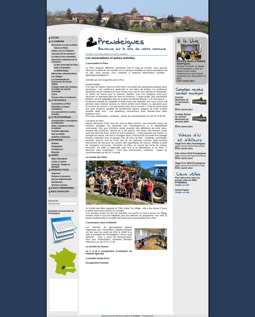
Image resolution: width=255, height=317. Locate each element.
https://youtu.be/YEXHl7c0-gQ (190, 165)
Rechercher (53, 201)
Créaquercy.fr (148, 316)
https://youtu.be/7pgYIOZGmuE (190, 156)
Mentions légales (122, 316)
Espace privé (107, 316)
